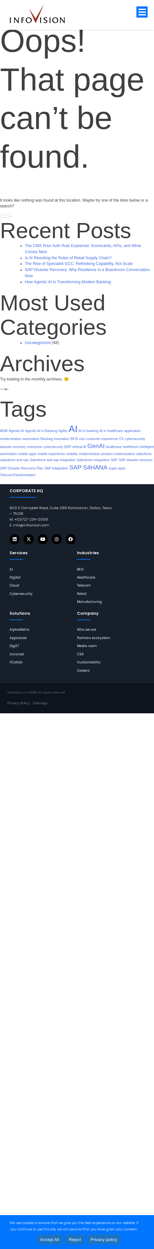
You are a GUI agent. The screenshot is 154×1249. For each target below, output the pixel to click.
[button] (142, 12)
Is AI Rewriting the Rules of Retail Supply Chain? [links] (68, 258)
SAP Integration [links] (56, 468)
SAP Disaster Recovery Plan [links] (21, 468)
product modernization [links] (118, 454)
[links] (42, 13)
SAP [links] (114, 460)
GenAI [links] (95, 446)
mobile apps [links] (27, 454)
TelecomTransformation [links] (17, 475)
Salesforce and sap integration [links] (53, 460)
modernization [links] (89, 454)
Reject (75, 1239)
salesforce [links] (144, 454)
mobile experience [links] (51, 454)
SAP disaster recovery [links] (135, 460)
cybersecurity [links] (135, 439)
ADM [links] (4, 431)
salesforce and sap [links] (14, 460)
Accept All (49, 1239)
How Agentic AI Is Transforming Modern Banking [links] (68, 282)
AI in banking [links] (88, 431)
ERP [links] (67, 447)
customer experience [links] (102, 439)
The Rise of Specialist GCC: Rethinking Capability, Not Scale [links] (79, 263)
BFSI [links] (74, 439)
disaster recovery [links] (13, 447)
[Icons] (14, 539)
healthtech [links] (130, 447)
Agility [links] (62, 431)
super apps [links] (117, 468)
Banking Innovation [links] (55, 439)
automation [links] (30, 439)
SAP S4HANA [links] (88, 467)
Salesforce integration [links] (93, 460)
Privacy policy (103, 1239)
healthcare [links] (114, 447)
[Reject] (146, 1232)
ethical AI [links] (79, 447)
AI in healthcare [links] (111, 431)
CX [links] (121, 439)
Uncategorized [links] (38, 342)
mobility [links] (72, 454)
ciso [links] (82, 439)
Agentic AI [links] (16, 431)
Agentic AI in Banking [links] (41, 431)
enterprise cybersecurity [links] (45, 447)
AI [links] (73, 428)
